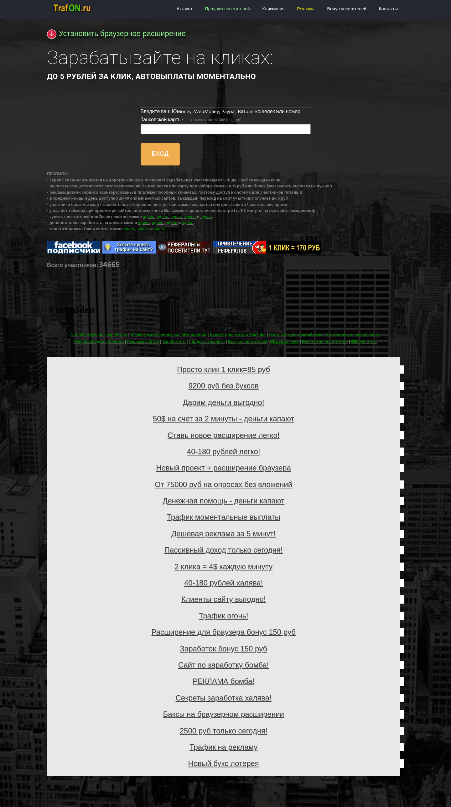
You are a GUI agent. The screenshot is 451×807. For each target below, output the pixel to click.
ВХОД (160, 154)
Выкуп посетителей (346, 9)
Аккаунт (185, 9)
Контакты (388, 9)
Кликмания (273, 9)
